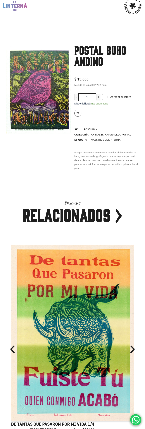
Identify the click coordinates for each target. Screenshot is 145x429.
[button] (12, 349)
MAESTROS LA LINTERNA (105, 139)
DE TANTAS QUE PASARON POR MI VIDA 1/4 (52, 424)
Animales (97, 134)
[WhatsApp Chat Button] (135, 419)
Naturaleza (112, 134)
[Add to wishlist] (77, 113)
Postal (126, 134)
